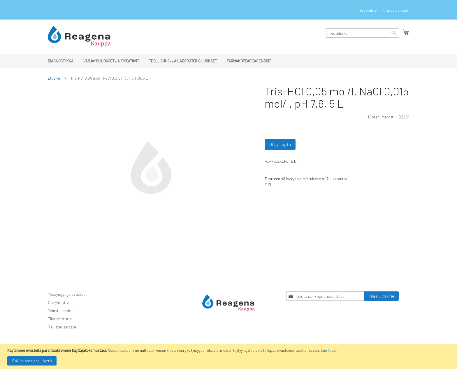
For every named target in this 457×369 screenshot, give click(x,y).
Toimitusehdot (60, 310)
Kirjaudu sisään (395, 10)
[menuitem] (60, 61)
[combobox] (362, 33)
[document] (229, 356)
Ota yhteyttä (58, 302)
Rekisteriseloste (62, 326)
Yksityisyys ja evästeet (67, 294)
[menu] (228, 61)
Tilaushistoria (60, 318)
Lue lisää (328, 350)
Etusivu (54, 78)
